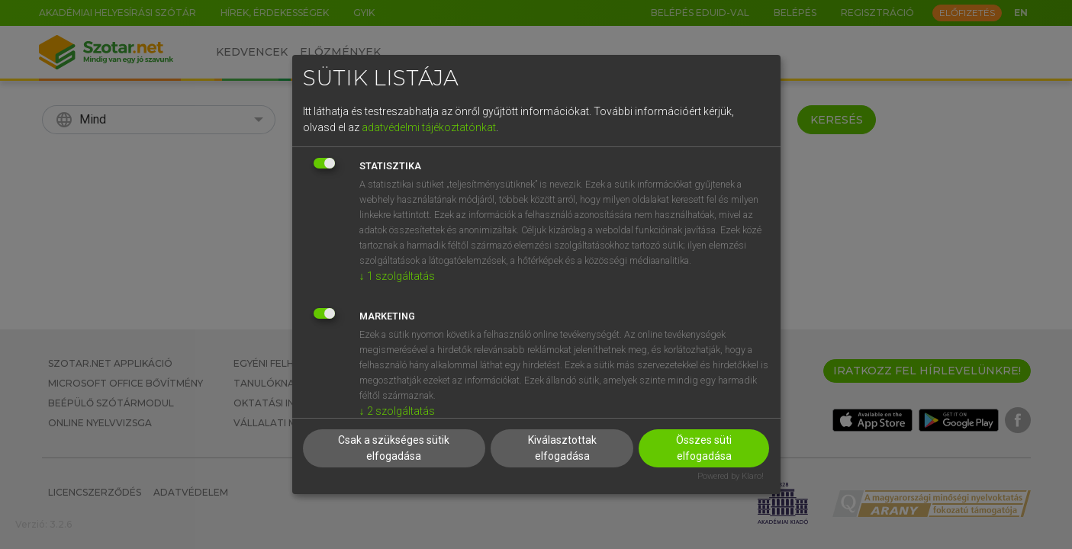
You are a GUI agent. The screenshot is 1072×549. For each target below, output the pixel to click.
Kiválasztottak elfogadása (562, 448)
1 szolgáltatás (397, 276)
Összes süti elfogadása (704, 448)
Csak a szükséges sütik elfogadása (393, 448)
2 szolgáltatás (397, 411)
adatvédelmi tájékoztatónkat (429, 127)
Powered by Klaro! (730, 476)
